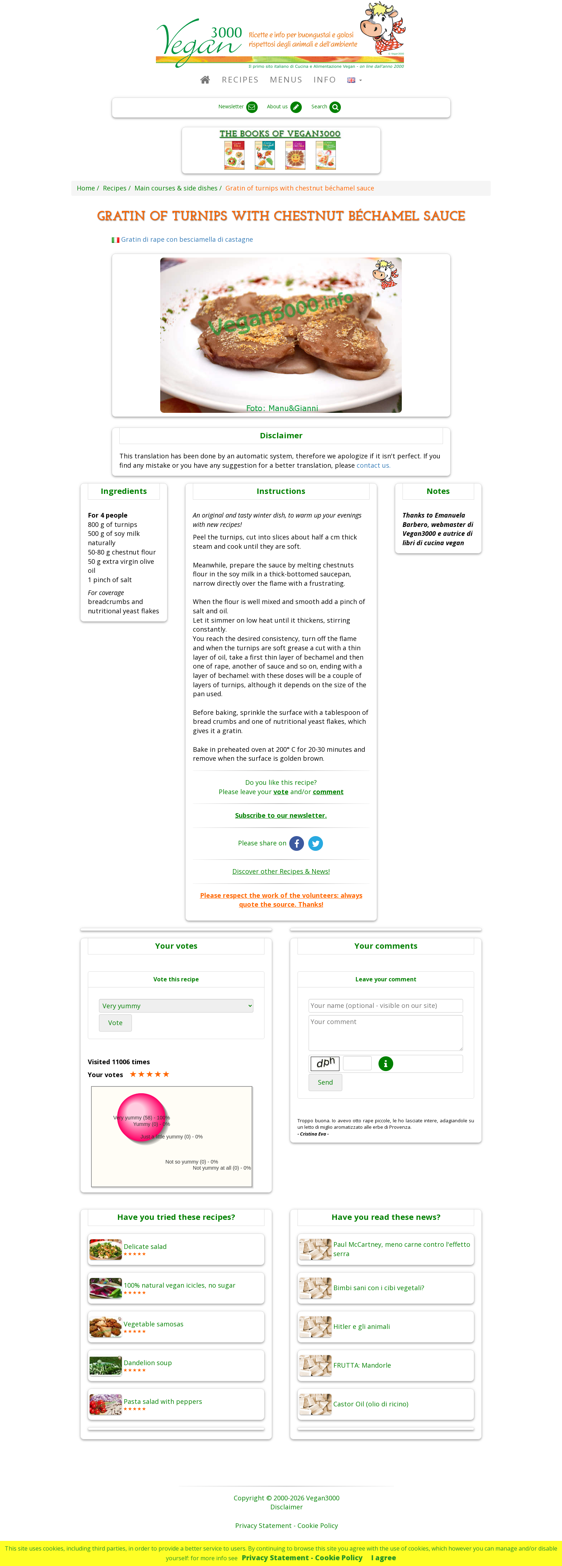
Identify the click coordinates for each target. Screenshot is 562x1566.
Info (325, 79)
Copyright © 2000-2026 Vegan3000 (286, 1498)
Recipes (240, 79)
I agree (383, 1557)
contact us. (374, 465)
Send (325, 1082)
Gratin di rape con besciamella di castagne (182, 239)
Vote (115, 1022)
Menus (286, 79)
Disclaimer (286, 1507)
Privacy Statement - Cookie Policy (302, 1557)
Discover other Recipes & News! (281, 871)
